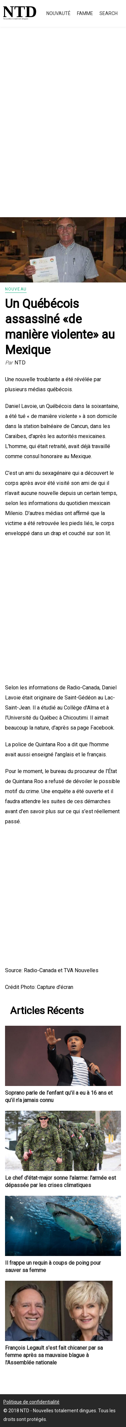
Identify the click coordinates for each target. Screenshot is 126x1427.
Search (108, 13)
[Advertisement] (63, 129)
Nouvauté (58, 13)
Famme (85, 13)
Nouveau (16, 289)
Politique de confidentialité (31, 1402)
